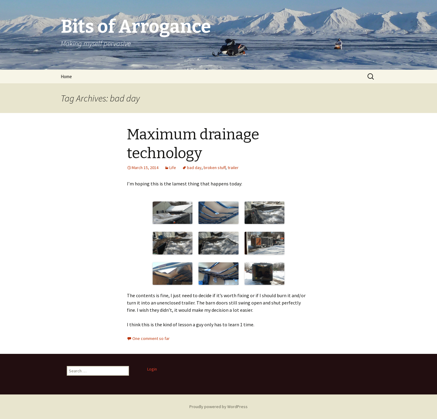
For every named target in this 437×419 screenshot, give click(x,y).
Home (66, 76)
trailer (233, 167)
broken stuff (214, 167)
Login (152, 369)
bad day (194, 167)
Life (172, 167)
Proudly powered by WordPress (218, 406)
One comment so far (151, 338)
